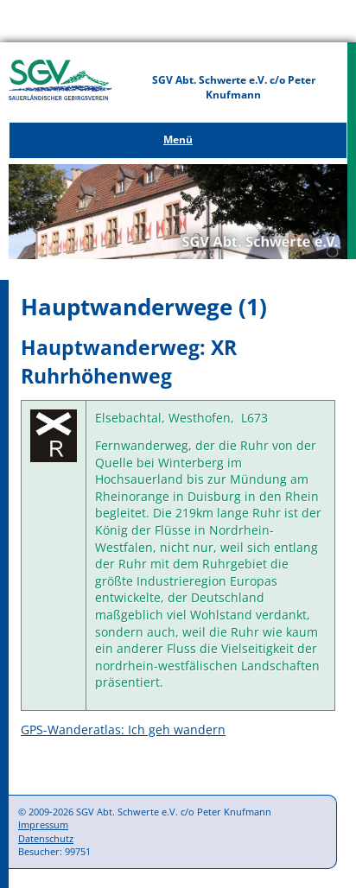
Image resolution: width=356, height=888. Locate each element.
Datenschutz (45, 838)
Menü (178, 139)
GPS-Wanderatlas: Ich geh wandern (123, 729)
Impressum (43, 824)
